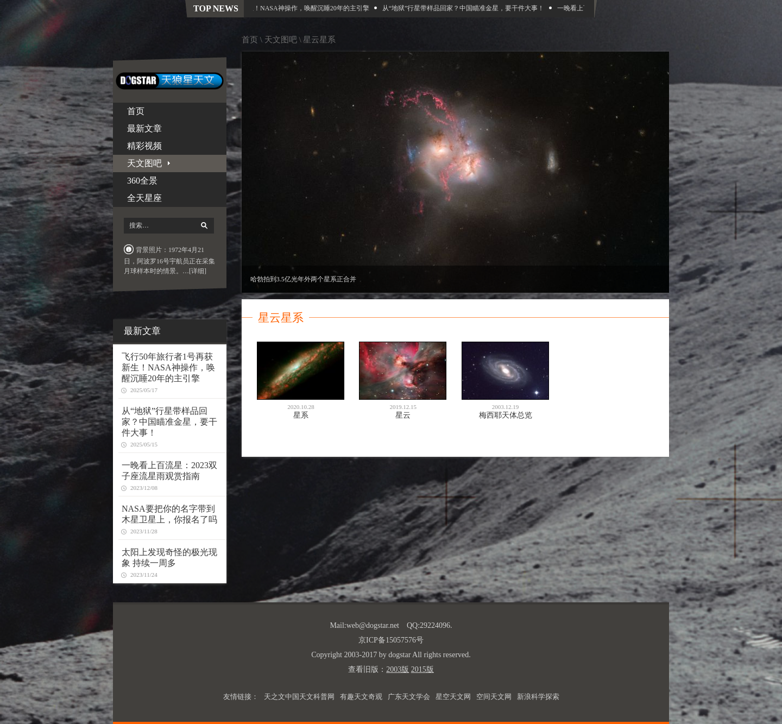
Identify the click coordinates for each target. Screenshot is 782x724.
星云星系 (319, 39)
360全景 (142, 180)
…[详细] (194, 271)
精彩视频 (144, 145)
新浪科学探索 (538, 696)
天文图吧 (280, 39)
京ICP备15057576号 (391, 640)
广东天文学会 (409, 696)
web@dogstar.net (372, 625)
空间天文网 (494, 696)
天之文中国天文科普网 (299, 696)
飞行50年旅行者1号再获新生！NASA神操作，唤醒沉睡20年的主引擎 (272, 8)
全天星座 (144, 198)
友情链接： (240, 696)
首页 (135, 111)
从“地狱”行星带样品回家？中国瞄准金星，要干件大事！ (465, 8)
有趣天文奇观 (361, 696)
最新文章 (144, 128)
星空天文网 (453, 696)
